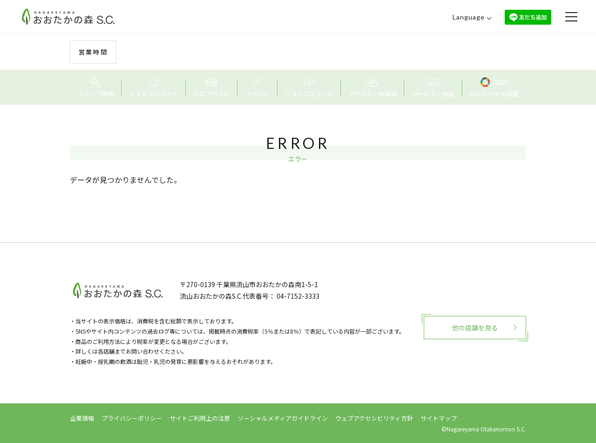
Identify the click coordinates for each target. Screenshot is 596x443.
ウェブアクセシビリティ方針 (374, 418)
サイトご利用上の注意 (199, 418)
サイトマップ (438, 418)
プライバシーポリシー (132, 418)
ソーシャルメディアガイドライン (282, 418)
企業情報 (82, 418)
